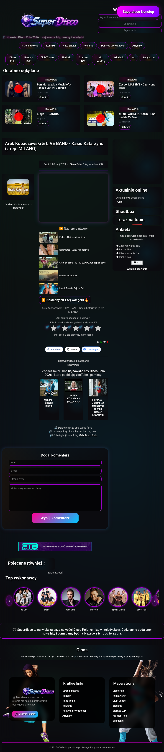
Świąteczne (148, 57)
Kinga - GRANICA (48, 114)
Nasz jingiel (69, 45)
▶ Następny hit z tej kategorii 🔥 (65, 300)
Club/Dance (47, 57)
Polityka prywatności (113, 45)
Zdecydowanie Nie (129, 253)
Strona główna (30, 45)
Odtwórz (43, 97)
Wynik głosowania (137, 268)
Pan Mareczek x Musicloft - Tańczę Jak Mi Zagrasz (54, 86)
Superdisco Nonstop (138, 12)
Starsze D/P (83, 59)
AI (133, 57)
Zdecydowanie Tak (129, 245)
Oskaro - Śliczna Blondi (49, 402)
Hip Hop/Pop (100, 59)
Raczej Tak (125, 257)
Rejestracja (130, 30)
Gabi (46, 164)
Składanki (118, 57)
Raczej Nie (125, 249)
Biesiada (66, 57)
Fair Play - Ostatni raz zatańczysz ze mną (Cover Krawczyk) (98, 407)
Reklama (88, 45)
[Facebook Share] (54, 349)
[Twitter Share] (72, 349)
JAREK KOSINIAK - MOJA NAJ (73, 398)
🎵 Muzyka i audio (25, 714)
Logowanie (130, 23)
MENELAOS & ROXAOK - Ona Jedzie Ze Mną (137, 115)
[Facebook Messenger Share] (91, 349)
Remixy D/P (28, 59)
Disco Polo (12, 59)
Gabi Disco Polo (88, 435)
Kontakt (50, 45)
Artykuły (137, 45)
